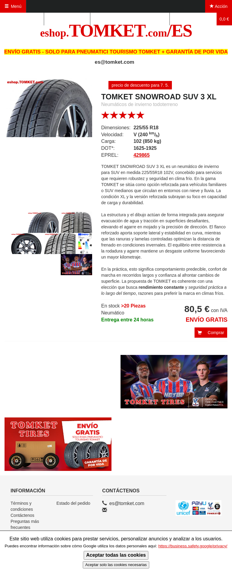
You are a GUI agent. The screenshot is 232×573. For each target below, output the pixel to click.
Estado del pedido (73, 503)
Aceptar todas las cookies (116, 555)
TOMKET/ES (116, 30)
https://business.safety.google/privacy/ (192, 546)
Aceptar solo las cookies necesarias (116, 564)
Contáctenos (22, 515)
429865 (142, 155)
